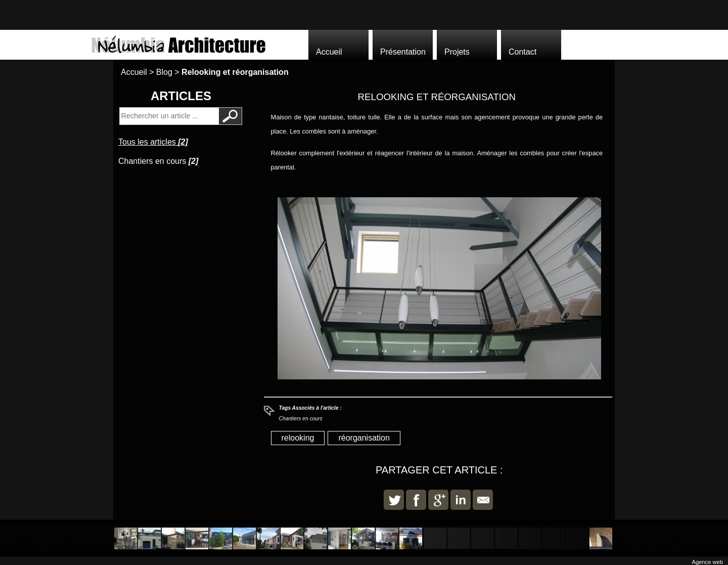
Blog (164, 72)
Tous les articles (153, 142)
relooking (298, 437)
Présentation (403, 52)
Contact (522, 52)
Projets (457, 52)
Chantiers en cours (301, 418)
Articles (181, 96)
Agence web (707, 562)
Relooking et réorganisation (235, 72)
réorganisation (363, 437)
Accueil (329, 52)
